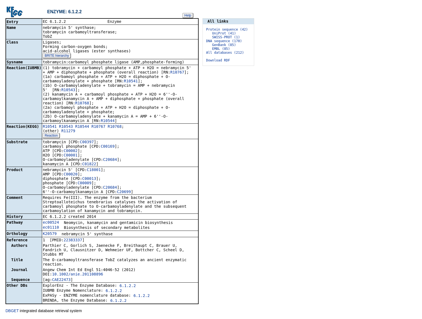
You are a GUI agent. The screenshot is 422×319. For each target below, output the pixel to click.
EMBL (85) (221, 49)
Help (187, 15)
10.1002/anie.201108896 (77, 274)
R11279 (68, 131)
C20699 (124, 192)
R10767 (177, 73)
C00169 (108, 147)
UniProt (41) (224, 33)
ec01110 (51, 228)
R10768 (82, 103)
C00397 (87, 142)
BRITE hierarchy (57, 56)
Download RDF (218, 60)
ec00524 (51, 223)
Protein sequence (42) (227, 29)
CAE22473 (61, 280)
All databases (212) (225, 53)
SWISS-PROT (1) (226, 37)
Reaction (51, 136)
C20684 (110, 160)
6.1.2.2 (128, 286)
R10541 (131, 81)
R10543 (68, 90)
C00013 (89, 179)
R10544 (108, 121)
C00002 (71, 151)
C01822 (89, 164)
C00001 (71, 155)
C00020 (71, 174)
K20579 (50, 234)
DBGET (12, 311)
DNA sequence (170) (224, 41)
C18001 (94, 170)
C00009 (85, 183)
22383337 (73, 240)
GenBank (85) (224, 45)
